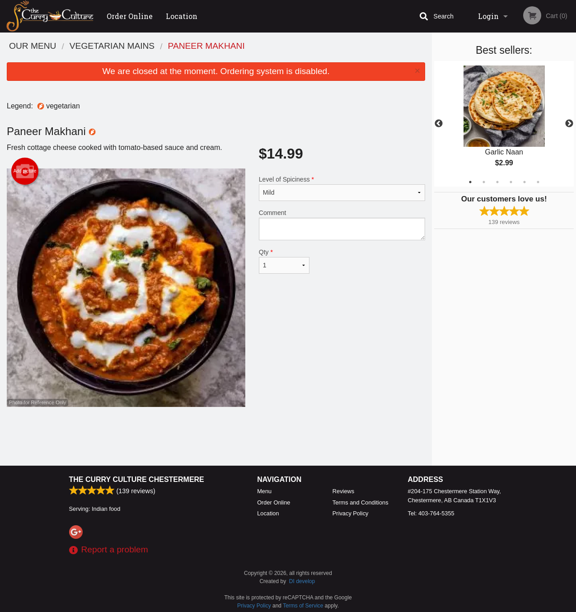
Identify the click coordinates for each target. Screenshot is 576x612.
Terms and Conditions (360, 502)
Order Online (130, 16)
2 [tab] (483, 182)
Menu (264, 491)
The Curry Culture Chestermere (136, 479)
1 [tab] (470, 182)
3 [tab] (497, 182)
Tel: (431, 513)
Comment (342, 224)
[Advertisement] (216, 436)
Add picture (25, 171)
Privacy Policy (350, 513)
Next (569, 123)
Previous (438, 123)
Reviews (343, 491)
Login (488, 16)
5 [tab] (524, 182)
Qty (284, 261)
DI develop (302, 581)
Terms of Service (303, 606)
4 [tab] (510, 182)
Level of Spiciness (342, 188)
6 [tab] (538, 182)
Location (181, 16)
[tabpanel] (503, 123)
